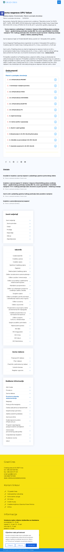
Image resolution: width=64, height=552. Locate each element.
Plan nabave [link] (18, 361)
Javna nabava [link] (10, 393)
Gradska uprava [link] (18, 259)
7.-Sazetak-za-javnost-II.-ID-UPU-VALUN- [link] (20, 146)
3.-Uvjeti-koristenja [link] (14, 116)
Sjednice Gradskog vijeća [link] (18, 265)
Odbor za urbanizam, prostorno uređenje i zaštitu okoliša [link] (17, 289)
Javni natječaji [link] (10, 220)
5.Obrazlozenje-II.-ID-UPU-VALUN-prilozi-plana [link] (22, 134)
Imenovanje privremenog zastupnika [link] (14, 431)
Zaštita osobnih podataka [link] (14, 414)
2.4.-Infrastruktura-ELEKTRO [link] (17, 104)
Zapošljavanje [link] (11, 239)
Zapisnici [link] (17, 268)
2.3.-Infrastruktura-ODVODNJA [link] (17, 97)
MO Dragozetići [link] (18, 332)
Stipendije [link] (10, 233)
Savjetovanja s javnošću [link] (13, 411)
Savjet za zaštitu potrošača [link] (17, 323)
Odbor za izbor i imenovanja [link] (18, 278)
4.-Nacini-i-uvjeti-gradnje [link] (16, 128)
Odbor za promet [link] (17, 305)
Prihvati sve (31, 545)
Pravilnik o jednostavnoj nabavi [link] (18, 364)
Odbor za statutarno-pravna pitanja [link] (17, 274)
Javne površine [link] (11, 417)
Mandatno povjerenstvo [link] (17, 286)
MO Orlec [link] (17, 335)
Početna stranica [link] (8, 16)
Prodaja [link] (9, 230)
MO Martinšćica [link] (18, 341)
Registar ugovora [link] (17, 370)
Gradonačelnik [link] (17, 256)
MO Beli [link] (17, 329)
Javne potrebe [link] (11, 223)
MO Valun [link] (17, 338)
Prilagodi (10, 545)
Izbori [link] (8, 441)
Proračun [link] (9, 390)
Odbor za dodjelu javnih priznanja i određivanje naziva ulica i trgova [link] (18, 297)
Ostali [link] (8, 227)
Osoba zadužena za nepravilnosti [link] (16, 408)
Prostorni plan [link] (18, 16)
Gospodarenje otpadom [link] (14, 435)
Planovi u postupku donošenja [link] (33, 16)
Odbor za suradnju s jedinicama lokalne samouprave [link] (17, 281)
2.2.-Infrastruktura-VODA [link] (16, 91)
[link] (2, 13)
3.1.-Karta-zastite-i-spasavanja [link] (17, 122)
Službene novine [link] (11, 438)
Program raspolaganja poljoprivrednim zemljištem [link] (15, 426)
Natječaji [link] (9, 401)
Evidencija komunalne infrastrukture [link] (13, 421)
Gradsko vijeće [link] (17, 262)
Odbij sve (20, 545)
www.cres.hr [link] (49, 53)
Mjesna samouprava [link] (17, 326)
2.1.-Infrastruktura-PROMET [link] (16, 79)
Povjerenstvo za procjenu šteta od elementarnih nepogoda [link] (17, 309)
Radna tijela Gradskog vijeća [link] (18, 271)
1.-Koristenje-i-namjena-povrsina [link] (18, 85)
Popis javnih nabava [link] (17, 358)
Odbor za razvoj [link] (18, 302)
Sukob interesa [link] (18, 367)
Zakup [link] (9, 236)
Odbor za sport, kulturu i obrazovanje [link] (18, 318)
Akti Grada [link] (9, 387)
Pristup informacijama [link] (13, 405)
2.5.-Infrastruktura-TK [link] (15, 110)
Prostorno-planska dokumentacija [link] (12, 397)
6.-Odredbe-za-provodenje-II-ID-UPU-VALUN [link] (22, 140)
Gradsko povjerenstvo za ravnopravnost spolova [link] (18, 313)
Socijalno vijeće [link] (18, 294)
